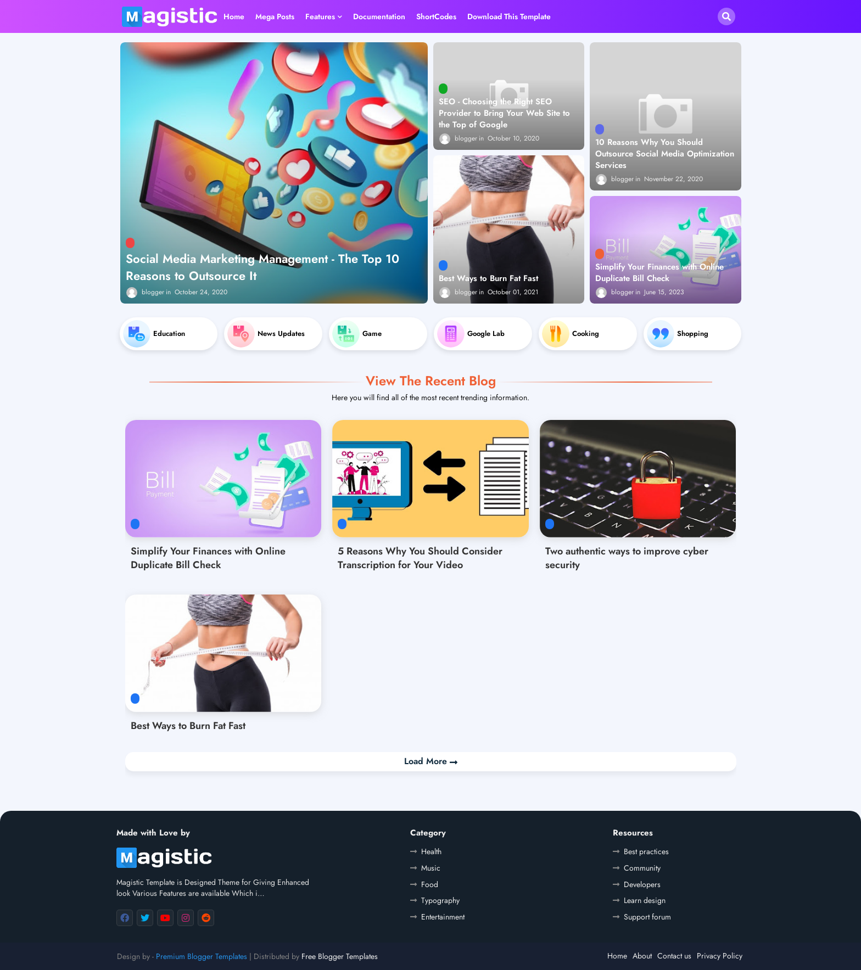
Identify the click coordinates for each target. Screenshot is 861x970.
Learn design (645, 900)
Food (429, 884)
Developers (642, 884)
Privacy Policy (719, 955)
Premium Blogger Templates (201, 956)
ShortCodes (436, 16)
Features (320, 16)
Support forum (647, 916)
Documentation (379, 16)
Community (642, 867)
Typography (440, 900)
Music (430, 867)
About (642, 955)
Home (233, 16)
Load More (427, 761)
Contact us (674, 955)
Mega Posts (274, 16)
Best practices (646, 851)
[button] (726, 16)
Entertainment (443, 916)
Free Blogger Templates (339, 956)
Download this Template (509, 16)
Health (431, 851)
